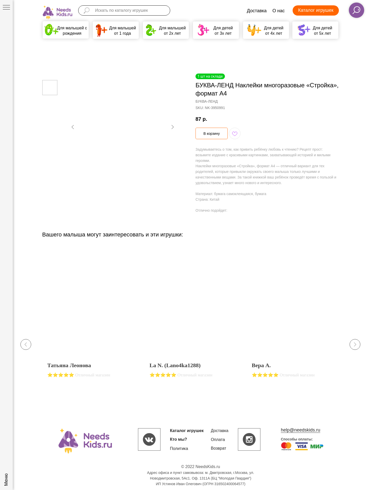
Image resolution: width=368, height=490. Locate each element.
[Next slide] (355, 344)
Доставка (257, 10)
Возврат (218, 448)
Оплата (218, 439)
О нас (278, 10)
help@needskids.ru (300, 430)
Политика (179, 448)
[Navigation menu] (6, 7)
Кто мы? (178, 439)
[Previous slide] (25, 344)
